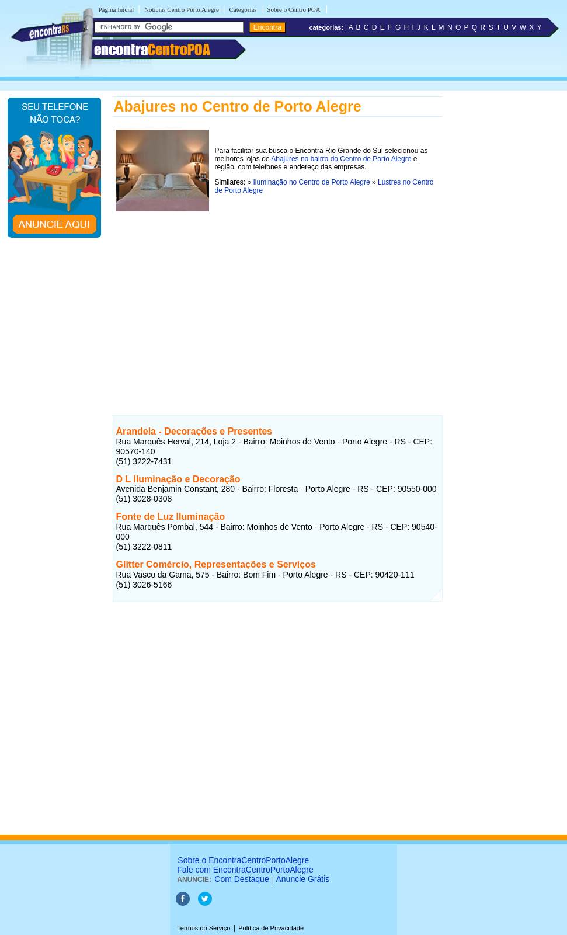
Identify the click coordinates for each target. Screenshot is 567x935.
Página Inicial (116, 9)
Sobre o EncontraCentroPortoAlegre (243, 860)
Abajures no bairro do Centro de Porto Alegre (341, 159)
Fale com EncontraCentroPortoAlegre (245, 869)
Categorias (243, 9)
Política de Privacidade (271, 927)
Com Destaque (241, 879)
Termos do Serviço (203, 927)
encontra (152, 49)
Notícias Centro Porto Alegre (181, 9)
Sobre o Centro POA (294, 9)
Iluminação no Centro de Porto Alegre (311, 182)
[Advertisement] (278, 296)
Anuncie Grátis (303, 879)
